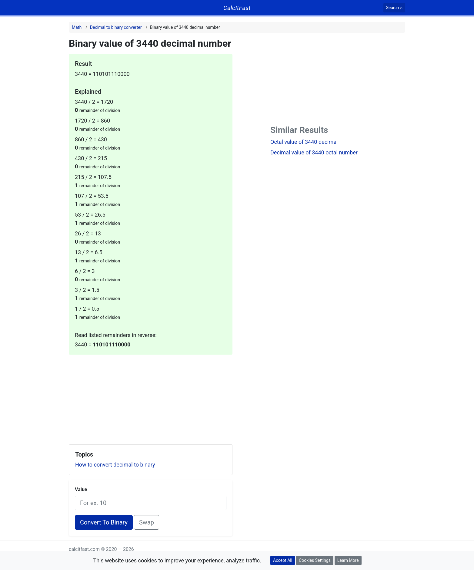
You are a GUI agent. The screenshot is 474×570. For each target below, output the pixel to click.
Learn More (348, 560)
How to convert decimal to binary (115, 464)
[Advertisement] (150, 397)
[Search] (394, 7)
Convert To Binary (104, 522)
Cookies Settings (315, 560)
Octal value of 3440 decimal (304, 142)
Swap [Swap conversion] (146, 522)
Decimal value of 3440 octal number (314, 152)
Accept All (282, 560)
